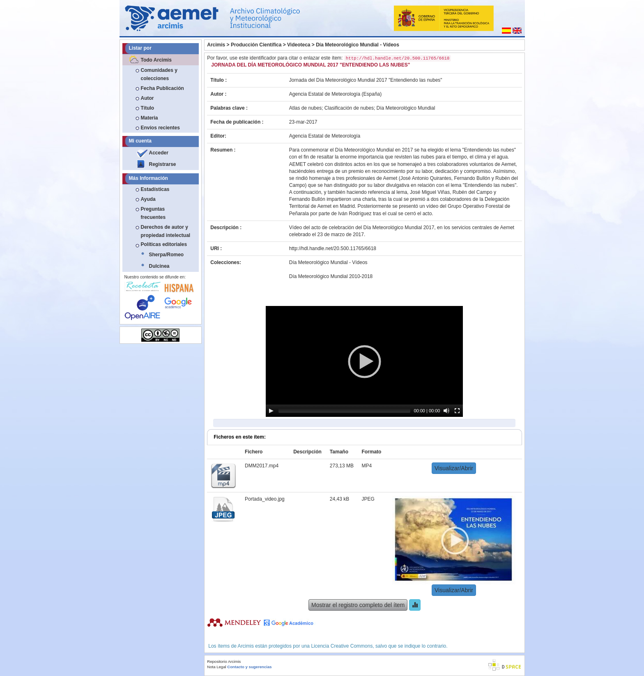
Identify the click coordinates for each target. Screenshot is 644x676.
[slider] (344, 411)
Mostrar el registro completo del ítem (358, 605)
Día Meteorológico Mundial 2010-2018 (331, 276)
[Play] (271, 410)
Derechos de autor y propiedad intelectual (166, 231)
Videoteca (298, 45)
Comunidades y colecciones (159, 74)
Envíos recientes (160, 128)
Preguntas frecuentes (153, 213)
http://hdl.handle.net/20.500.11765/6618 (332, 248)
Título (147, 108)
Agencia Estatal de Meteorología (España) (335, 94)
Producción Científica (256, 45)
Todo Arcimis (156, 60)
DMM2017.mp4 (261, 466)
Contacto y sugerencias (249, 667)
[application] (364, 361)
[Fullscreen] (457, 410)
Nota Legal (216, 667)
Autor (147, 98)
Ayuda (148, 199)
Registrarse (162, 164)
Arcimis (216, 45)
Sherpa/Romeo (166, 255)
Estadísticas (155, 189)
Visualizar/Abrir (454, 468)
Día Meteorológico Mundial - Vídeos (357, 45)
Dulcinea (159, 266)
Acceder (158, 153)
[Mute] (446, 410)
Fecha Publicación (162, 88)
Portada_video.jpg (265, 499)
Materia (149, 118)
